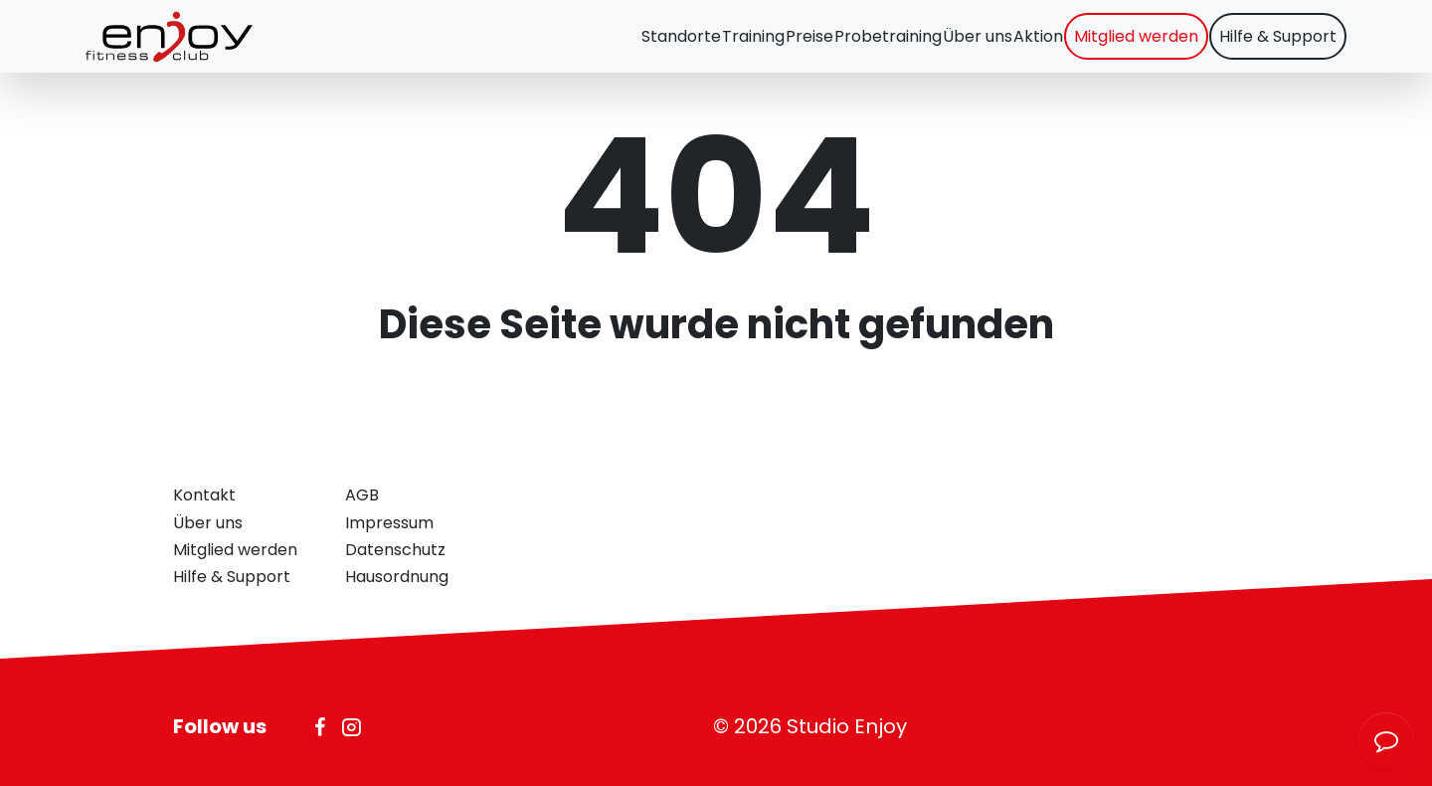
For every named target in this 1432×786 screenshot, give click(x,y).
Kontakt (204, 495)
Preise (727, 45)
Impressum (389, 522)
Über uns (925, 45)
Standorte (569, 45)
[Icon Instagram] (351, 726)
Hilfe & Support (1270, 45)
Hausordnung (396, 576)
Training (656, 45)
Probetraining (820, 45)
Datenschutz (395, 549)
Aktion (1000, 45)
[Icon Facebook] (319, 726)
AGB (362, 495)
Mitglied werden (1113, 45)
